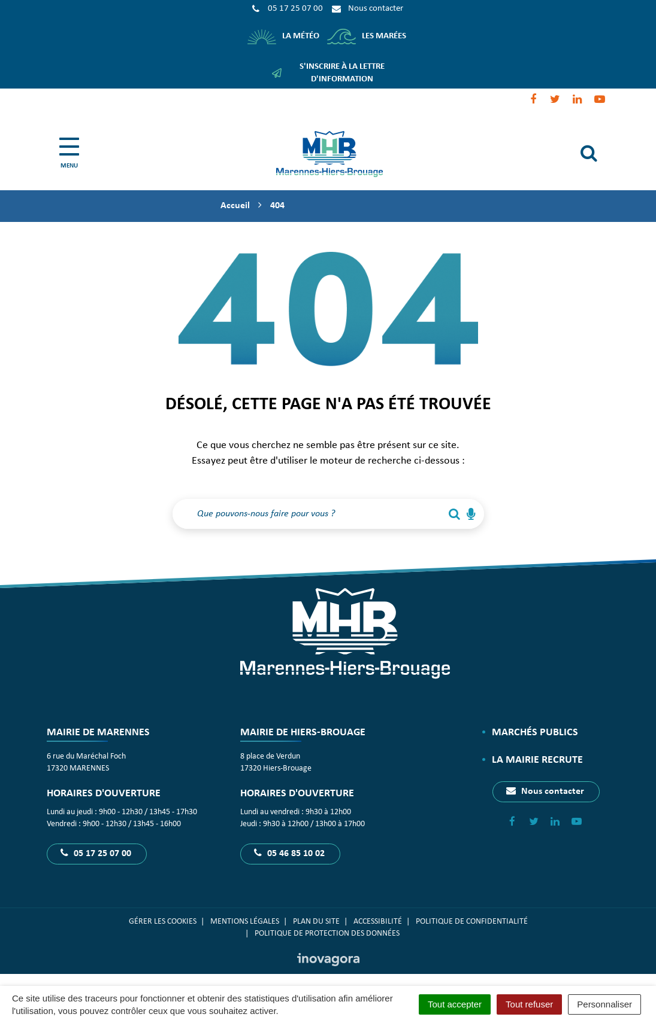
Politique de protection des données (328, 933)
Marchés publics (535, 732)
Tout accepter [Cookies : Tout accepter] (455, 1004)
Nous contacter (545, 790)
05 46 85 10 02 (289, 853)
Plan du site (316, 921)
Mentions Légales (244, 921)
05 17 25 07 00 (96, 853)
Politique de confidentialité (472, 921)
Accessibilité (377, 921)
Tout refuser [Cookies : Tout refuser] (529, 1004)
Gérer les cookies (163, 921)
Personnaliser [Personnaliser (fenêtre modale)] (604, 1004)
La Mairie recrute (537, 760)
